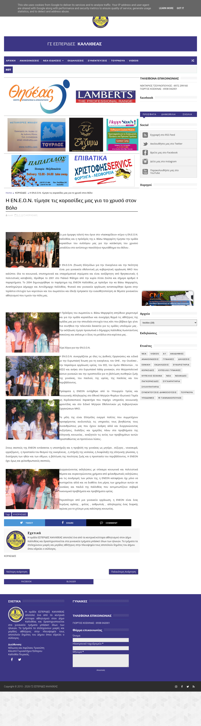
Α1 (164, 354)
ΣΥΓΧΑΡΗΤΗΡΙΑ (171, 381)
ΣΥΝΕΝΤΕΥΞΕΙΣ (97, 60)
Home (9, 223)
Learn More (166, 8)
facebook (25, 625)
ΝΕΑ (168, 376)
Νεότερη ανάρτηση (16, 615)
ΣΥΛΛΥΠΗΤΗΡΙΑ (150, 387)
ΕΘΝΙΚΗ (146, 365)
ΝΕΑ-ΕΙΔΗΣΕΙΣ (52, 60)
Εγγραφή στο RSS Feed (162, 135)
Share (55, 566)
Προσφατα (149, 114)
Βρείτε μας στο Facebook (164, 152)
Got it (180, 8)
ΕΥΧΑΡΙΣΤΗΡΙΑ (181, 365)
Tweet (22, 566)
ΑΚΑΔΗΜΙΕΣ (177, 354)
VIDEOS (134, 60)
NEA (144, 354)
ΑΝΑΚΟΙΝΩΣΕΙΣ (29, 60)
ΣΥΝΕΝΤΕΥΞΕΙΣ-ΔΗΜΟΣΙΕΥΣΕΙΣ (159, 392)
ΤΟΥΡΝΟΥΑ (118, 60)
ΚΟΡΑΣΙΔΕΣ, (32, 245)
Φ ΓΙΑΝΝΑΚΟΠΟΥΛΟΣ (170, 398)
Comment (88, 566)
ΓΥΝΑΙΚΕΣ (168, 359)
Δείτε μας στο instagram (163, 161)
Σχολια (187, 114)
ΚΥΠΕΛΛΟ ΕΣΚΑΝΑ (152, 376)
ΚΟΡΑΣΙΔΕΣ (20, 223)
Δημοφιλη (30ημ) (168, 115)
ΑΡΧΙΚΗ (11, 60)
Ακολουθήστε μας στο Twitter (166, 144)
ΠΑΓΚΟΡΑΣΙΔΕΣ (150, 381)
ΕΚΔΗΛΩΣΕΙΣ (76, 60)
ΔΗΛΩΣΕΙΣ (184, 359)
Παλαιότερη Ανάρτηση (119, 615)
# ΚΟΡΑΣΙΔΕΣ (19, 558)
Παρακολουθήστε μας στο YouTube (164, 172)
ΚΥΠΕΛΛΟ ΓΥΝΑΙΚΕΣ (169, 370)
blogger (69, 625)
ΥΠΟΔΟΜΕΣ (148, 398)
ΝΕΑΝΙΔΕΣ (181, 376)
